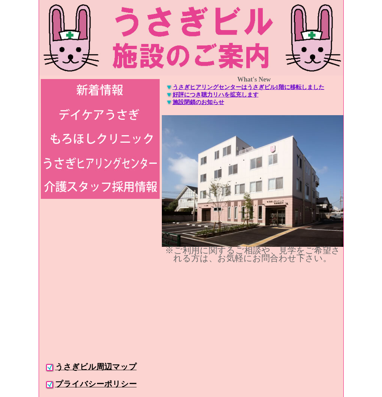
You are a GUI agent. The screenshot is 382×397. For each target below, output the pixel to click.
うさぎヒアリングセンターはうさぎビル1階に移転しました (248, 87)
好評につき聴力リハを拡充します (215, 95)
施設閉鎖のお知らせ (198, 102)
